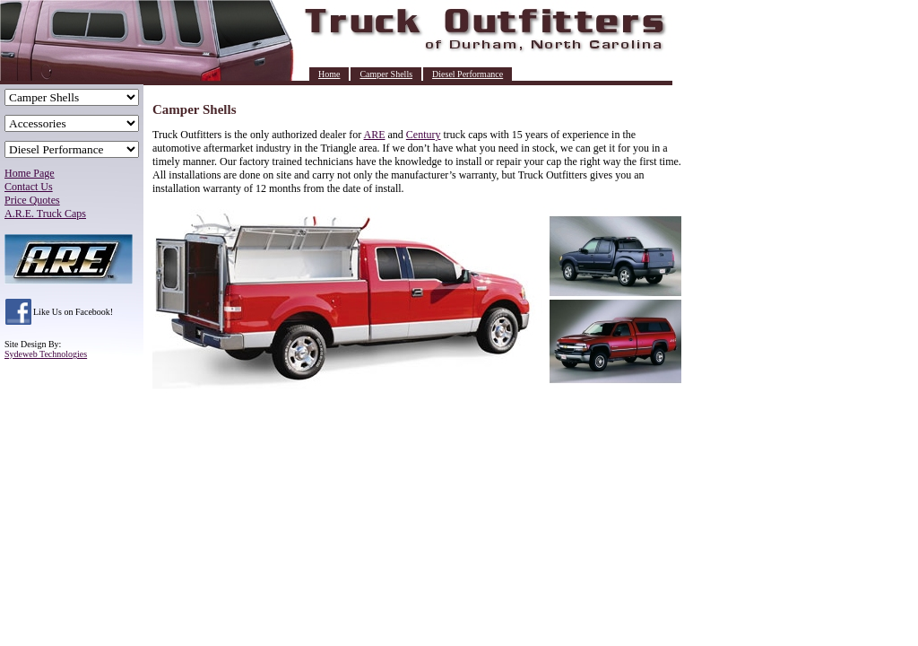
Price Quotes (32, 200)
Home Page (29, 173)
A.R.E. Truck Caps (45, 213)
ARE (374, 134)
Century (423, 134)
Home (329, 74)
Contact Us (28, 186)
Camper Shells (385, 74)
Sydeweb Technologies (45, 354)
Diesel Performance (467, 74)
